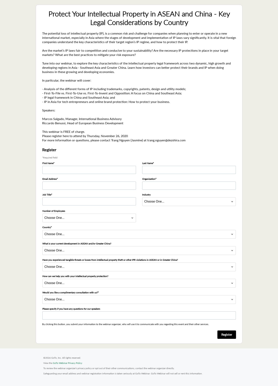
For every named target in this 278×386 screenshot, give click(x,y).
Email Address (49, 178)
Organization (148, 178)
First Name (47, 163)
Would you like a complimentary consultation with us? (70, 292)
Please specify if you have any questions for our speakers (71, 308)
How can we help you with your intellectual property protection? (75, 276)
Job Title (46, 194)
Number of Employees (53, 211)
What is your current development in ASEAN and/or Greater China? (76, 243)
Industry (146, 194)
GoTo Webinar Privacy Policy (67, 363)
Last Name (147, 163)
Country (46, 227)
